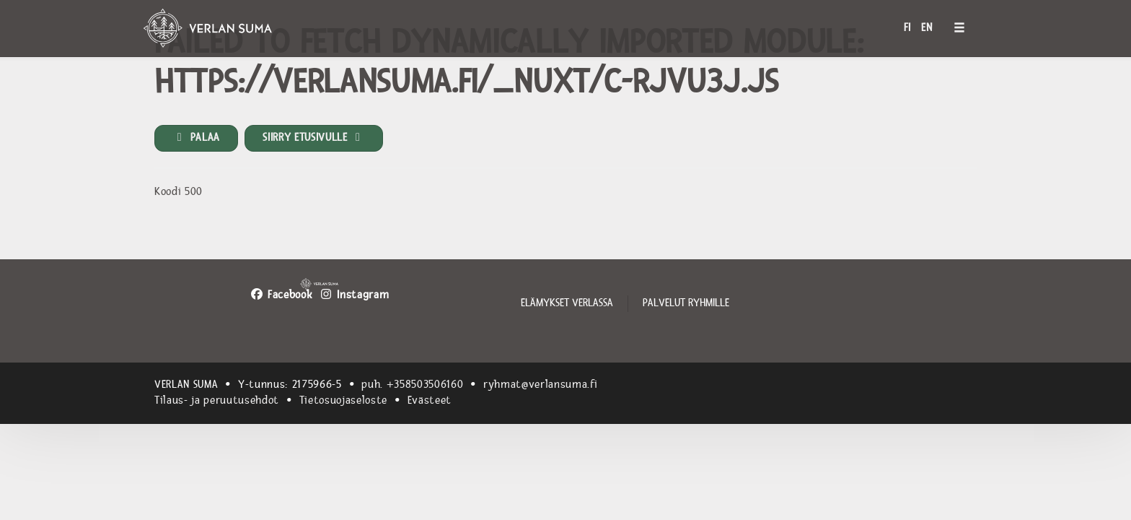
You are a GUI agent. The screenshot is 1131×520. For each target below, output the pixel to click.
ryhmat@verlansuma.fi (540, 384)
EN (926, 28)
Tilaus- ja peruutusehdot (216, 400)
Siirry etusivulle (314, 137)
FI (907, 28)
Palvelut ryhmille (686, 303)
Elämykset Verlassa (567, 303)
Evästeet (430, 400)
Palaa (196, 137)
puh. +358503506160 (412, 384)
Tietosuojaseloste (343, 400)
